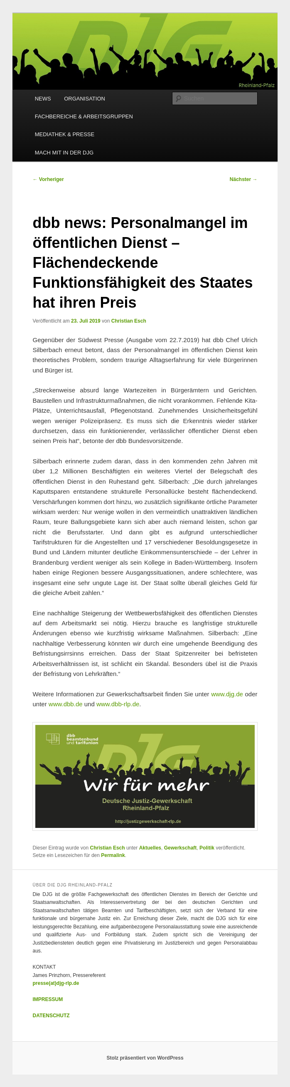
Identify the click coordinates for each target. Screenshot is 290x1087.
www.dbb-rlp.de (117, 704)
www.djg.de (227, 694)
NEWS (43, 98)
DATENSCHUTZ (50, 1015)
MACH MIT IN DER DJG (64, 152)
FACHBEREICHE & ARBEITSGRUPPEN (84, 116)
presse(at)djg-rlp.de (55, 983)
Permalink (113, 855)
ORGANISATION (84, 98)
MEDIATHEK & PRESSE (65, 134)
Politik (206, 848)
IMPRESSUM (47, 999)
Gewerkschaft (180, 848)
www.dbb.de (66, 704)
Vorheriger (48, 179)
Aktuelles (150, 848)
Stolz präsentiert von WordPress (144, 1058)
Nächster (244, 179)
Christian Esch (128, 321)
